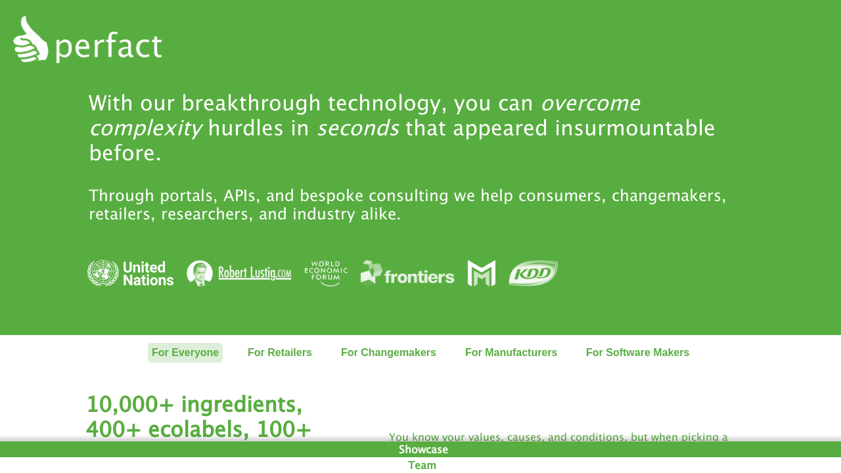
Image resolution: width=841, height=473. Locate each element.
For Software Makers (637, 352)
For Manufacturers (511, 352)
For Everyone (185, 352)
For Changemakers (388, 352)
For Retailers (280, 352)
